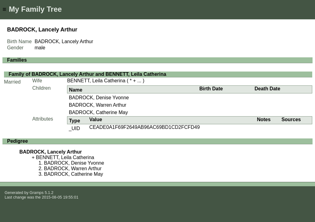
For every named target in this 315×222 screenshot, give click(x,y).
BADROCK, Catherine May (98, 112)
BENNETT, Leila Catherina (96, 80)
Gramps (37, 192)
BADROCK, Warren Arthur (97, 105)
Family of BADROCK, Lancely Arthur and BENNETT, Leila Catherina (87, 74)
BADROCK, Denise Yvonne (99, 97)
